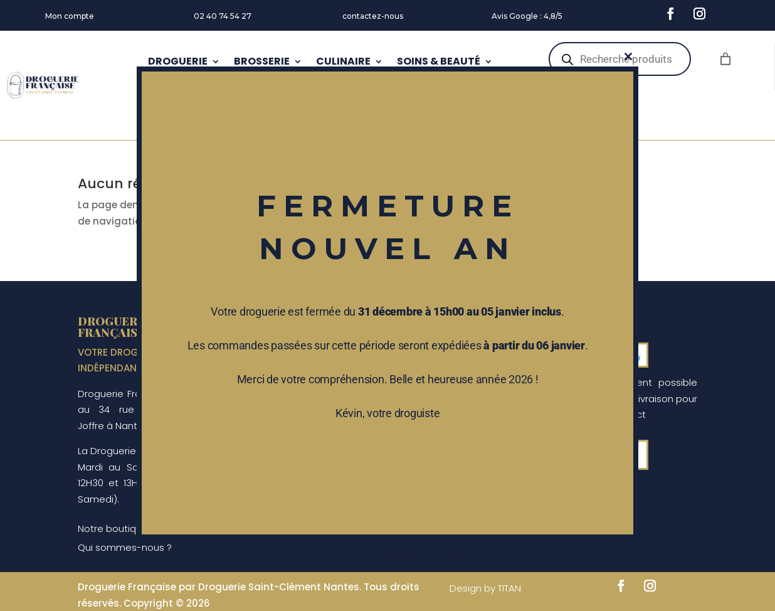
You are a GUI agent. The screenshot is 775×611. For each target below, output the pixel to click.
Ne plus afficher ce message (387, 558)
